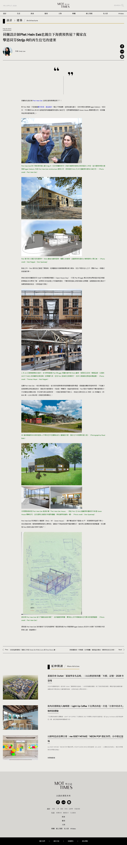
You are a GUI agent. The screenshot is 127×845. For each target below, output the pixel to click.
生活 (18, 14)
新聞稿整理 (51, 758)
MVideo (121, 14)
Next (97, 649)
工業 (57, 809)
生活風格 (73, 813)
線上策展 (89, 14)
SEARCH (117, 5)
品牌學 (71, 809)
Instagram (122, 57)
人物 (60, 14)
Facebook (122, 46)
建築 (61, 809)
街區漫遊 (77, 809)
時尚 (66, 809)
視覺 (53, 809)
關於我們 (42, 841)
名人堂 (105, 14)
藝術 (46, 14)
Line (122, 52)
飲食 (32, 14)
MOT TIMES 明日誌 (63, 5)
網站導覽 (85, 841)
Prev (31, 649)
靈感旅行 (66, 813)
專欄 (73, 14)
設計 (4, 14)
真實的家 (59, 813)
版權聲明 (70, 841)
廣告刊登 (56, 841)
